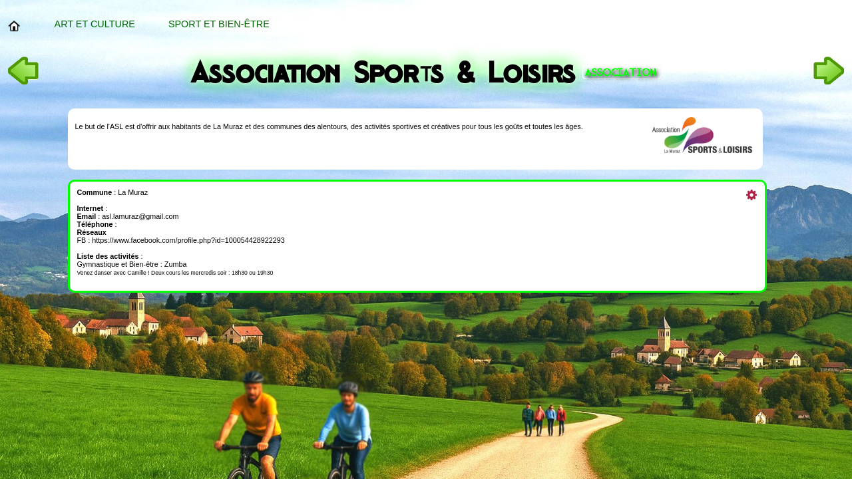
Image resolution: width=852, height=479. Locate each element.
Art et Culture (95, 24)
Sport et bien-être (219, 24)
